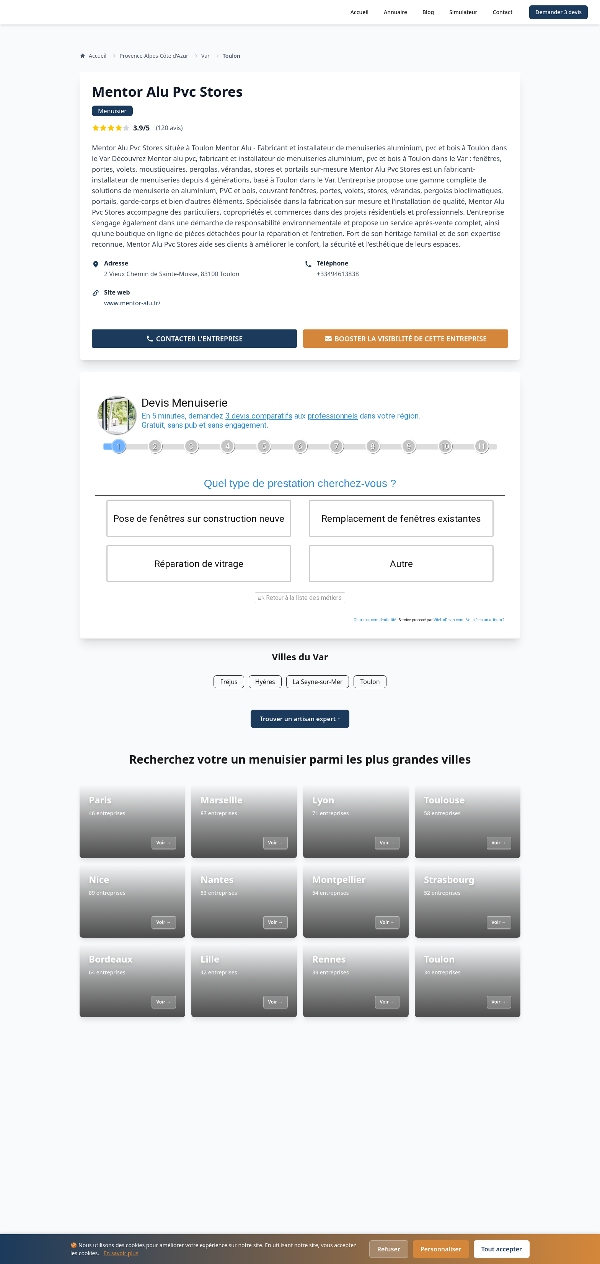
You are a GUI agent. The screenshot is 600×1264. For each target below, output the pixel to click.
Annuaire (395, 12)
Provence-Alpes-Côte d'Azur (153, 55)
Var (205, 55)
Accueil (359, 12)
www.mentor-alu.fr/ (132, 303)
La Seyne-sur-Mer (318, 683)
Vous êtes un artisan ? (485, 621)
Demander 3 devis (558, 12)
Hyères (265, 683)
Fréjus (228, 683)
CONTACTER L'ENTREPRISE (194, 338)
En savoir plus (121, 1253)
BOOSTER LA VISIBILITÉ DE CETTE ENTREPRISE (405, 338)
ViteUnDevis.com (448, 621)
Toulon (231, 55)
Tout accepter (501, 1249)
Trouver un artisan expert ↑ (300, 720)
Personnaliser (441, 1249)
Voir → (164, 844)
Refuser (388, 1249)
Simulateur (463, 12)
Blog (428, 12)
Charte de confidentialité (375, 621)
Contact (503, 12)
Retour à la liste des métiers (300, 599)
